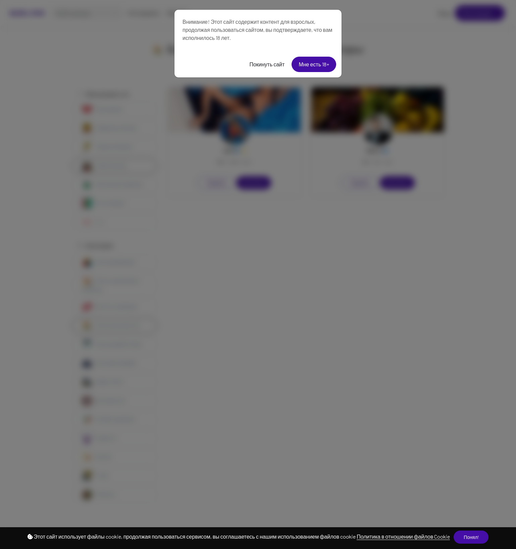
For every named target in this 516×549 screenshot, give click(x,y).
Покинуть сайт (267, 64)
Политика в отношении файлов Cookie (403, 536)
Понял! (471, 537)
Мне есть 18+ (314, 64)
